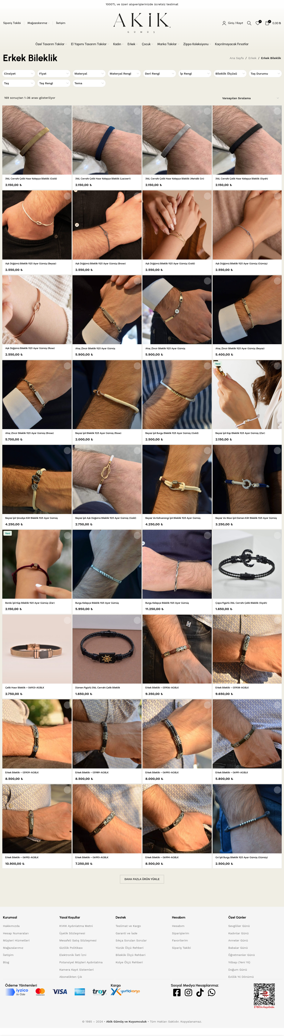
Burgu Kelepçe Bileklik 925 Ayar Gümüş (100, 611)
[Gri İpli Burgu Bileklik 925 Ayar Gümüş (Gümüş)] (247, 827)
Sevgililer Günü (239, 934)
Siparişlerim (180, 941)
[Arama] (249, 23)
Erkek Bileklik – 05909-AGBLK (24, 780)
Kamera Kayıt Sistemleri (76, 977)
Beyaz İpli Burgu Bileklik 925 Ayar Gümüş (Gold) (176, 437)
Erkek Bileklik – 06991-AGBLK (234, 780)
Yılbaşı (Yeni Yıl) (239, 970)
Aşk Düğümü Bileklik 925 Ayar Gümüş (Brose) (104, 267)
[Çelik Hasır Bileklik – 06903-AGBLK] (36, 657)
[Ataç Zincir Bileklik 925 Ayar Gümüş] (107, 313)
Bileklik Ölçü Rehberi (131, 963)
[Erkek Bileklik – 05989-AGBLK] (107, 742)
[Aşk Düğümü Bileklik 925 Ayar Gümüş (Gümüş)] (247, 229)
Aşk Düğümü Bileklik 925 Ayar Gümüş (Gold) (174, 267)
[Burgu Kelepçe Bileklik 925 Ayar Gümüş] (107, 572)
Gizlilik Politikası (71, 956)
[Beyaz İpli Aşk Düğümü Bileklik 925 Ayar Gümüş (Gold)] (107, 483)
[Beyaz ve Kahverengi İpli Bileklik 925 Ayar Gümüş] (177, 483)
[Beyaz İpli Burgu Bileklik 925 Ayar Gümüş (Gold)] (177, 398)
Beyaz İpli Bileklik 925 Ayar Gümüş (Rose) (102, 437)
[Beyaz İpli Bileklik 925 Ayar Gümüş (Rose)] (107, 398)
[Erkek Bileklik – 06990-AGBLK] (177, 742)
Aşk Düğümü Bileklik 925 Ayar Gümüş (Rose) (34, 352)
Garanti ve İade (126, 941)
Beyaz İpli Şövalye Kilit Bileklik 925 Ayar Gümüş (35, 522)
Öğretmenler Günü (241, 963)
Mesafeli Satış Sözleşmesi (77, 948)
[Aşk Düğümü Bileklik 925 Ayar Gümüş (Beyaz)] (36, 229)
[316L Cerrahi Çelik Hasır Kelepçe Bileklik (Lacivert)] (107, 140)
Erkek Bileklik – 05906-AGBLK (164, 696)
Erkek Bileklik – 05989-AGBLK (94, 780)
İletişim (8, 963)
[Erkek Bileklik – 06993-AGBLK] (107, 827)
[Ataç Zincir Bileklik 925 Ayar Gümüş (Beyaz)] (247, 313)
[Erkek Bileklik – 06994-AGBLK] (177, 827)
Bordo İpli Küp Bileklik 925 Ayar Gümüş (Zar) (34, 611)
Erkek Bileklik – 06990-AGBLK (164, 780)
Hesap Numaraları (16, 941)
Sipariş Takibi (181, 956)
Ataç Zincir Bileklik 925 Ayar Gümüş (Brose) (33, 437)
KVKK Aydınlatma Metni (76, 934)
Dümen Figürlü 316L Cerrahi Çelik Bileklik (101, 696)
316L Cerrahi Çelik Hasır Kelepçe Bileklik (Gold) (35, 178)
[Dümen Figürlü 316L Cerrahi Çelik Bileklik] (107, 657)
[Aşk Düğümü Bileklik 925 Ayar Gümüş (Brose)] (107, 229)
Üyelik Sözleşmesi (72, 941)
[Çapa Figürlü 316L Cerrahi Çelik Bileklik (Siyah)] (247, 572)
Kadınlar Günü (238, 941)
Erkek (252, 58)
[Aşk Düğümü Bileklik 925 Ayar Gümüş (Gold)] (177, 229)
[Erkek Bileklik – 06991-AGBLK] (247, 742)
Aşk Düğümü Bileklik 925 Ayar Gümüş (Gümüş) (246, 267)
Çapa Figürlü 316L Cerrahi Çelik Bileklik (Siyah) (246, 611)
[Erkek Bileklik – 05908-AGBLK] (247, 657)
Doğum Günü (237, 977)
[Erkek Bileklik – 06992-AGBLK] (36, 826)
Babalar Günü (238, 956)
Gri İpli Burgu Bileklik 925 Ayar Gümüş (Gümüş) (246, 865)
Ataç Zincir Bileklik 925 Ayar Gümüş (98, 352)
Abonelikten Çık (70, 985)
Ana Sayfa (237, 58)
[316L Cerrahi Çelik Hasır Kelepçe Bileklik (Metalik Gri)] (177, 140)
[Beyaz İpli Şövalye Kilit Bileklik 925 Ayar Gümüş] (36, 483)
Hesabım (178, 934)
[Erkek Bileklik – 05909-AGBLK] (36, 742)
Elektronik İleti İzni (72, 963)
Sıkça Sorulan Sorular (131, 948)
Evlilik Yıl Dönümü (241, 985)
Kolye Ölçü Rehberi (129, 970)
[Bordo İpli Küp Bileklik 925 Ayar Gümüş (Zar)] (36, 572)
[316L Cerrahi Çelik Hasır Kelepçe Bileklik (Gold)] (36, 139)
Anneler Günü (238, 948)
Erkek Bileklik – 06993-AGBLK (94, 865)
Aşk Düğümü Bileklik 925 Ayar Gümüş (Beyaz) (35, 267)
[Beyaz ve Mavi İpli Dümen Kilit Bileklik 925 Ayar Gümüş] (247, 483)
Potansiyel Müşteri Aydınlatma (81, 970)
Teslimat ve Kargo (128, 934)
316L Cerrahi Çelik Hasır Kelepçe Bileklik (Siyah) (246, 178)
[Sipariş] (251, 98)
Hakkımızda (11, 934)
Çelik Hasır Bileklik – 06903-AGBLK (28, 695)
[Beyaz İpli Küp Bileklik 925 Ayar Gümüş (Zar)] (247, 398)
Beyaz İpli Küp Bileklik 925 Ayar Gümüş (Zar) (244, 437)
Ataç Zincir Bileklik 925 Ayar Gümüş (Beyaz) (244, 352)
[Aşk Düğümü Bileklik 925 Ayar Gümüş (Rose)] (36, 313)
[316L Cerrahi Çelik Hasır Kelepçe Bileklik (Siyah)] (247, 140)
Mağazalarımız (13, 956)
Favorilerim (180, 948)
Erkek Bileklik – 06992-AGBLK (24, 865)
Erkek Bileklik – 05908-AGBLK (235, 696)
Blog (6, 970)
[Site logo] (142, 23)
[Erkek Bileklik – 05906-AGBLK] (177, 657)
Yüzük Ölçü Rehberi (130, 956)
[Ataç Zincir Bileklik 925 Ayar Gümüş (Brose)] (36, 398)
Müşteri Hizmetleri (16, 948)
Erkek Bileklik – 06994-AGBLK (164, 865)
